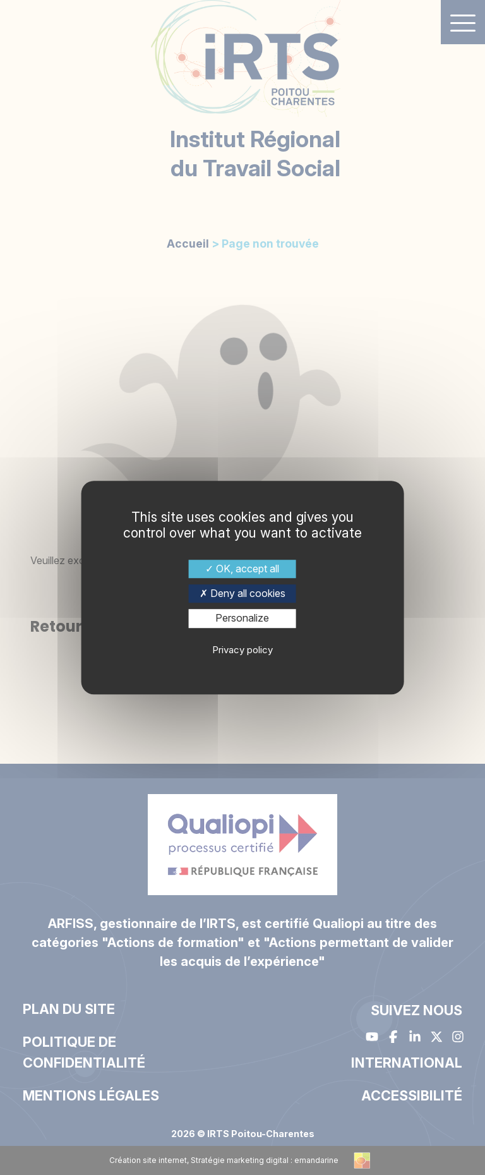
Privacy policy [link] (242, 650)
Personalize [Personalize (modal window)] (242, 618)
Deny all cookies (242, 593)
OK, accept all (242, 568)
